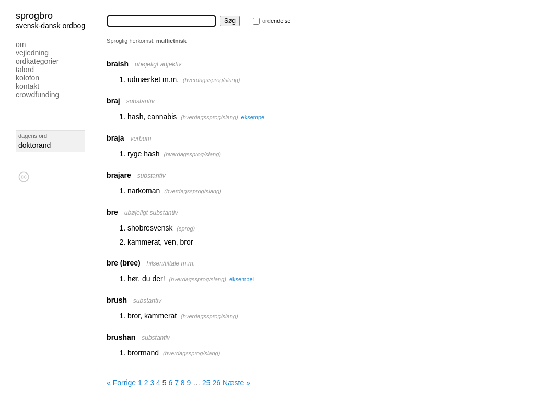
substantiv (140, 101)
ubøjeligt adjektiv (158, 64)
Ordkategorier (37, 61)
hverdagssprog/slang (211, 80)
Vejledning (32, 53)
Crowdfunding (37, 94)
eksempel (253, 117)
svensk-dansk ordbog (50, 25)
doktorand (34, 145)
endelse (276, 21)
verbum (140, 138)
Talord (25, 69)
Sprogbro (34, 15)
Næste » (236, 382)
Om (21, 44)
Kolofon (27, 78)
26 (217, 382)
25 (206, 382)
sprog (186, 228)
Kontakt (27, 86)
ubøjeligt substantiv (151, 212)
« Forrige (121, 382)
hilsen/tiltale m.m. (171, 263)
